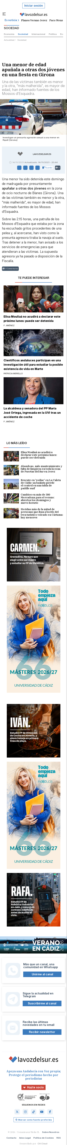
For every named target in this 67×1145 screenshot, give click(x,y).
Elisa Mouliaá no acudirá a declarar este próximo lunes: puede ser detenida (30, 456)
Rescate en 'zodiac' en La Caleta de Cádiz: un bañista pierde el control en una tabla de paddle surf (32, 484)
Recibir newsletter (42, 1032)
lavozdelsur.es (42, 154)
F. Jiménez (9, 325)
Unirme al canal (42, 974)
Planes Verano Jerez (34, 20)
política (53, 34)
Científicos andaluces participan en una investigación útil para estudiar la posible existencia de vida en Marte (33, 365)
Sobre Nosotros (50, 1132)
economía (9, 34)
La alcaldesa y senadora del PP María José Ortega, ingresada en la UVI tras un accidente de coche (32, 413)
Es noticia (12, 20)
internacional (38, 34)
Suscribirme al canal (42, 1003)
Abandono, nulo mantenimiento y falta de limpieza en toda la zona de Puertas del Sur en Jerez (33, 470)
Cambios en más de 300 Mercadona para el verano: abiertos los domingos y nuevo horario (29, 498)
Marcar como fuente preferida (34, 1119)
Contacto (11, 1137)
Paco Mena (56, 20)
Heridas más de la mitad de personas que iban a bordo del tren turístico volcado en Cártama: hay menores (33, 513)
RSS (58, 1137)
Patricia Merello (13, 373)
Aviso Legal (25, 1137)
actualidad (9, 40)
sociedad (23, 34)
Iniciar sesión (33, 5)
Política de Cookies (43, 1137)
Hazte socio (33, 1087)
